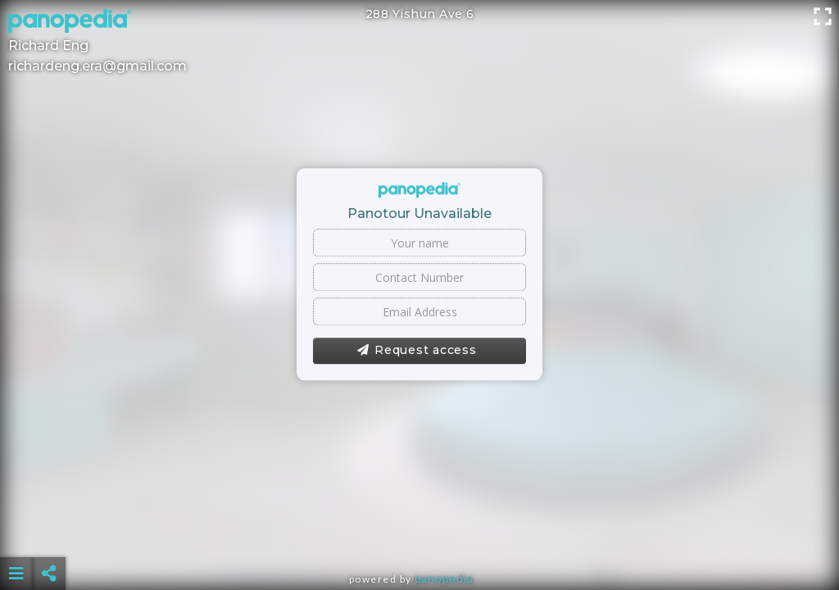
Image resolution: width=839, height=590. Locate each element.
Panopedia (444, 579)
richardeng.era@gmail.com (97, 66)
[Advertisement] (419, 533)
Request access (416, 350)
